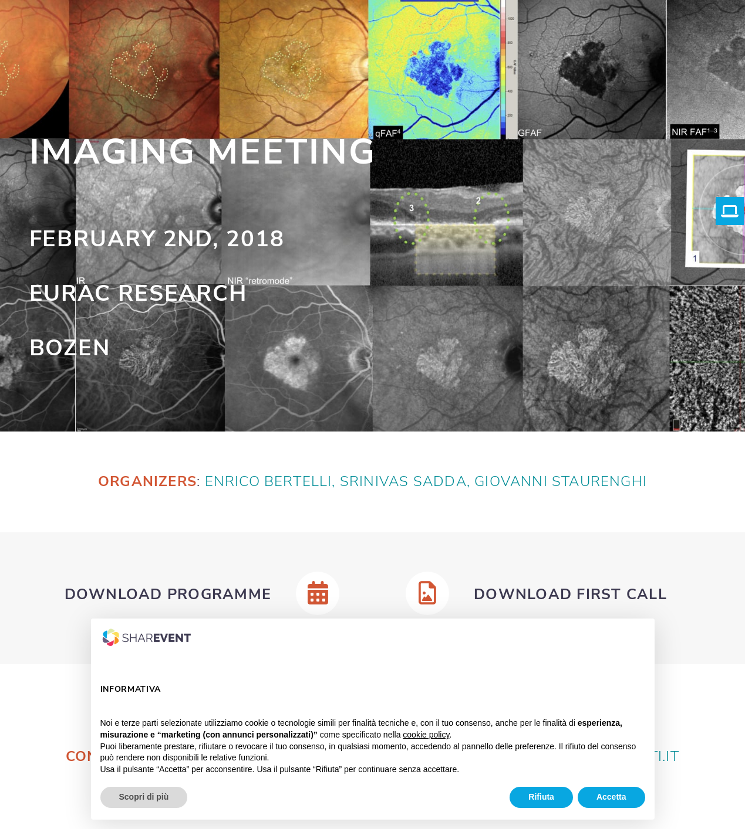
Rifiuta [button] (541, 796)
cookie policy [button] (426, 734)
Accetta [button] (611, 796)
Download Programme (168, 594)
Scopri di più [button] (144, 796)
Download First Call (570, 594)
